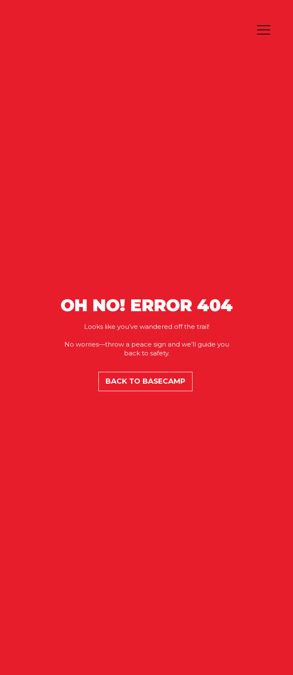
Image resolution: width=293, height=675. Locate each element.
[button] (263, 31)
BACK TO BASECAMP (145, 381)
